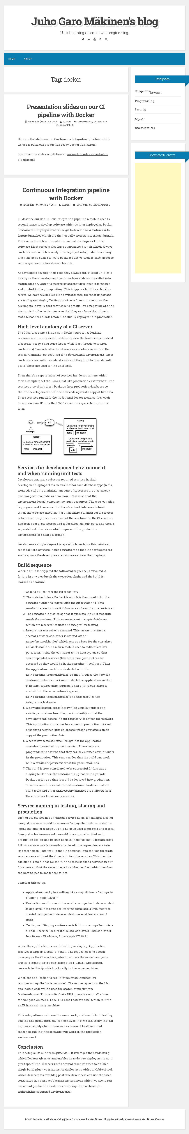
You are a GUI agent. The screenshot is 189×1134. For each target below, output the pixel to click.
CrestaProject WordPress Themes (144, 1118)
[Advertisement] (158, 218)
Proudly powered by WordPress (83, 1118)
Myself (139, 119)
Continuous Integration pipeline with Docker (66, 193)
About (27, 58)
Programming (65, 124)
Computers (85, 121)
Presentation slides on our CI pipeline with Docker (66, 110)
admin (67, 121)
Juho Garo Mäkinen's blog (95, 21)
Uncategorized (145, 128)
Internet (99, 121)
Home (11, 58)
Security (140, 109)
